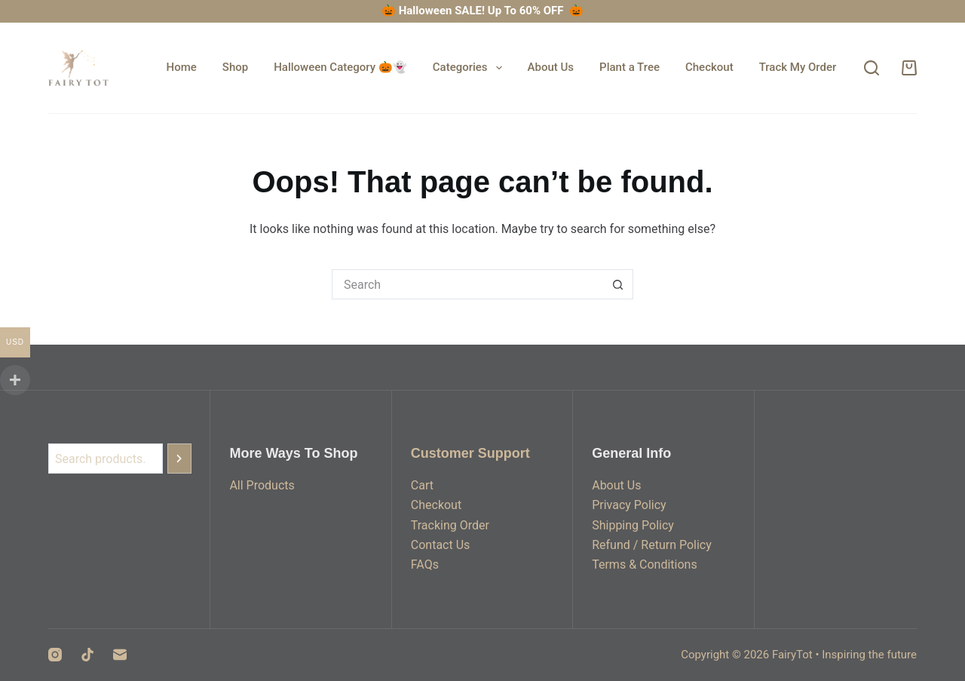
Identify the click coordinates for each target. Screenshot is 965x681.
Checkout (709, 67)
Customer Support (470, 453)
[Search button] (618, 284)
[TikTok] (87, 654)
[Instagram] (55, 654)
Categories (470, 68)
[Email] (120, 654)
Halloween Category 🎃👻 (340, 67)
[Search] (871, 67)
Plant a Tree (629, 67)
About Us (551, 67)
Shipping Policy (633, 525)
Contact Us (440, 545)
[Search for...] (467, 284)
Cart (422, 485)
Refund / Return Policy (652, 545)
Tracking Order (450, 525)
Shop (235, 67)
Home (182, 67)
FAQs (425, 564)
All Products (261, 485)
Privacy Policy (629, 505)
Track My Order (798, 67)
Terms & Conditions (644, 564)
